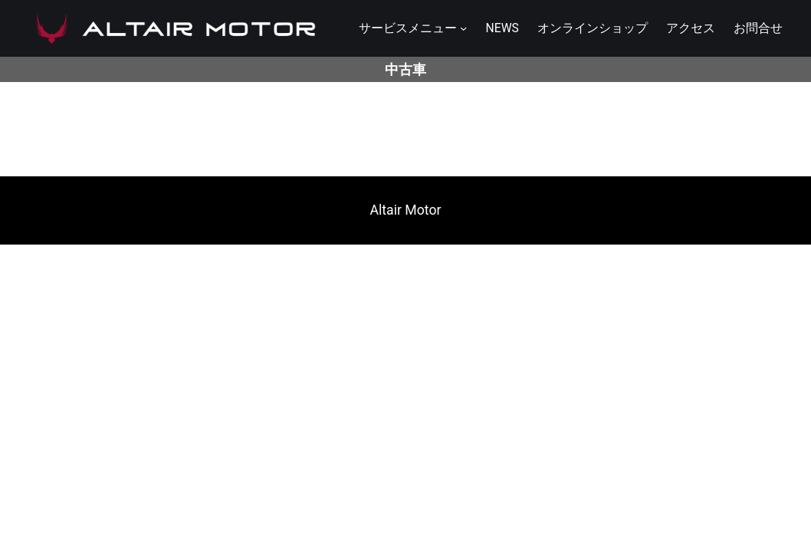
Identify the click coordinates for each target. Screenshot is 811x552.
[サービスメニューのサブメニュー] (463, 28)
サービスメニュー (408, 28)
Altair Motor (406, 210)
